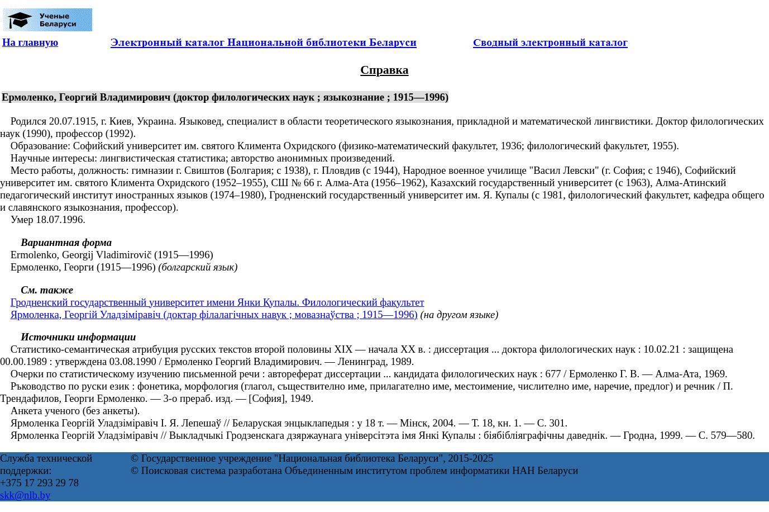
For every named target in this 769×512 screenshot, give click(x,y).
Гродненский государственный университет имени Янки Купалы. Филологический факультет (217, 302)
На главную (30, 42)
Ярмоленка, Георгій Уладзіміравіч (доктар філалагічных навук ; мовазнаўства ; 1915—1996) (214, 314)
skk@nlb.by (25, 495)
